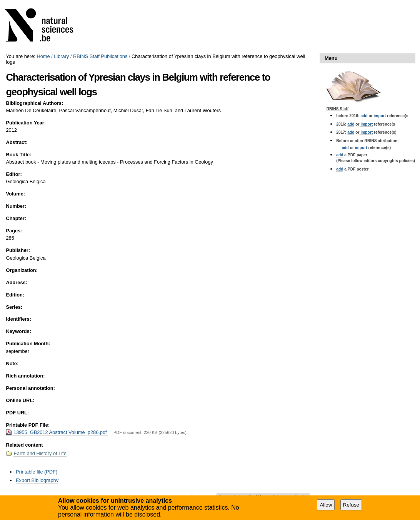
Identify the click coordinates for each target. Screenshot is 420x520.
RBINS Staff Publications (100, 56)
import (379, 116)
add (363, 116)
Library (61, 56)
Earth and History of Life (39, 453)
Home (43, 56)
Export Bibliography (37, 480)
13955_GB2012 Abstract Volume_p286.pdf (57, 432)
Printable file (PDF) (36, 472)
